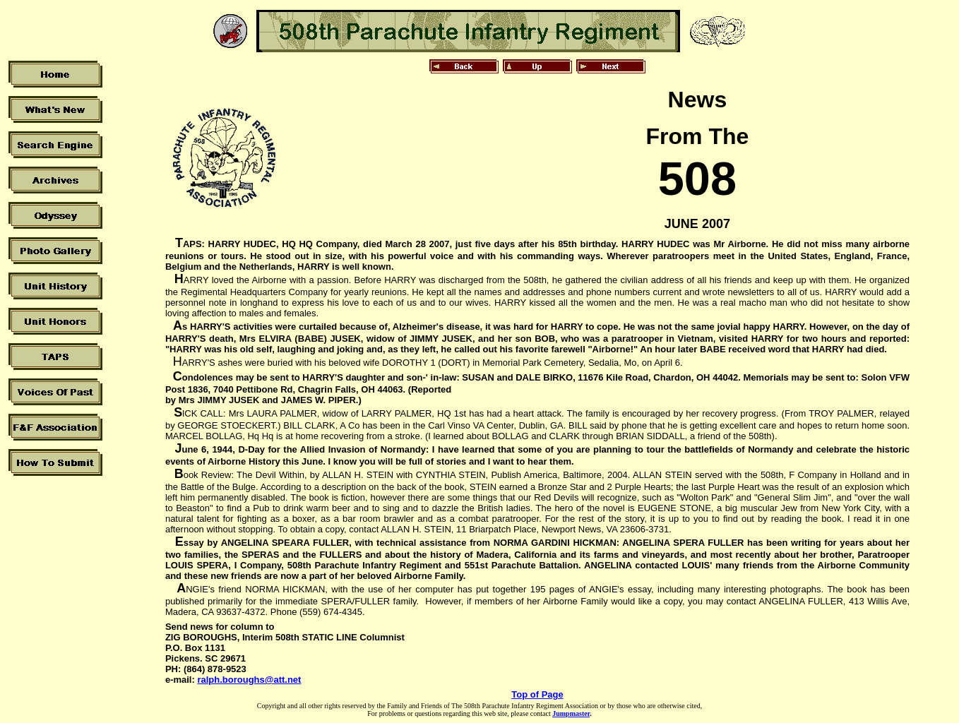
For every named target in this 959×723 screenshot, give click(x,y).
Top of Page (537, 694)
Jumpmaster (571, 713)
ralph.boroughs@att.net (249, 679)
